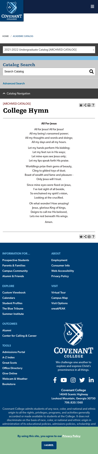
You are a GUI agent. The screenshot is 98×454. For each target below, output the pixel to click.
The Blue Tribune (12, 308)
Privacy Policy (60, 276)
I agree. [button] (49, 445)
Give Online (9, 373)
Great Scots (9, 362)
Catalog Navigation (18, 93)
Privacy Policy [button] (71, 436)
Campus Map (59, 297)
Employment (59, 260)
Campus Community (15, 270)
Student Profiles (12, 303)
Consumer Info (60, 265)
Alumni (6, 330)
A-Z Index (8, 357)
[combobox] (49, 49)
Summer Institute (13, 313)
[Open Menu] (92, 7)
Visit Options (59, 303)
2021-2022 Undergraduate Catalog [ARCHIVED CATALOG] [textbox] (40, 49)
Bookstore (8, 384)
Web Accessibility (62, 270)
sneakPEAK (58, 308)
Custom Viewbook (14, 292)
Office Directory (12, 368)
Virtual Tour (58, 292)
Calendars (8, 297)
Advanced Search (14, 83)
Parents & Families (13, 265)
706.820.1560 (73, 402)
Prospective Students (15, 260)
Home (5, 36)
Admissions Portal (13, 352)
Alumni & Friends (13, 276)
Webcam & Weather (15, 378)
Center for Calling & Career (19, 335)
